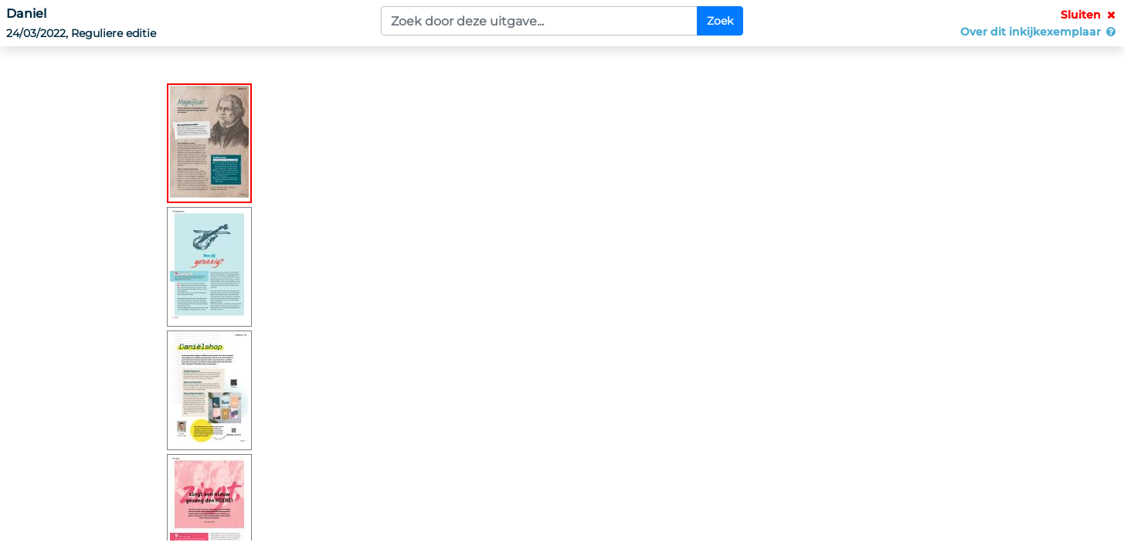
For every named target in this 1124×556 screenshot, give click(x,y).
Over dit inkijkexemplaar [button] (1039, 32)
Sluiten (1089, 15)
